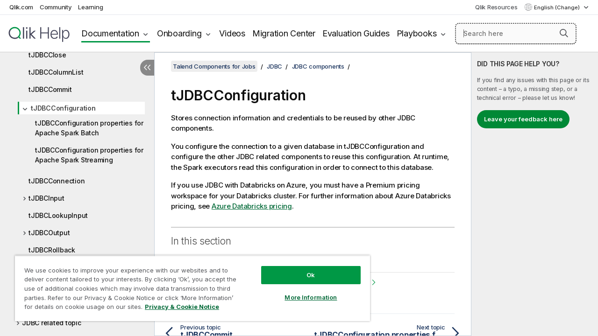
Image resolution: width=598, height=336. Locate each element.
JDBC (274, 66)
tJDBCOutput (49, 233)
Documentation (110, 33)
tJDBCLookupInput (58, 215)
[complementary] (534, 194)
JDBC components (318, 66)
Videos (232, 33)
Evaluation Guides (356, 33)
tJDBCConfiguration (63, 108)
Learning (90, 7)
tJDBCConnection (56, 181)
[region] (188, 284)
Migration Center (283, 33)
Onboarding (179, 33)
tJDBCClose (47, 55)
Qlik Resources (496, 7)
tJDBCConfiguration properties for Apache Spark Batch (89, 128)
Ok (303, 268)
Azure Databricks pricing (252, 206)
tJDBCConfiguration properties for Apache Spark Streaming (89, 155)
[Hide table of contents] (147, 68)
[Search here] (516, 33)
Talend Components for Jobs (214, 66)
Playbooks (417, 33)
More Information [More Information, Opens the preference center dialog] (304, 290)
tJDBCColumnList (55, 72)
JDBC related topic (51, 323)
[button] (564, 33)
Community (56, 7)
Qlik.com (21, 7)
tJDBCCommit (49, 89)
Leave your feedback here (523, 119)
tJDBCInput (46, 198)
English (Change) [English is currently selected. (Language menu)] (557, 7)
